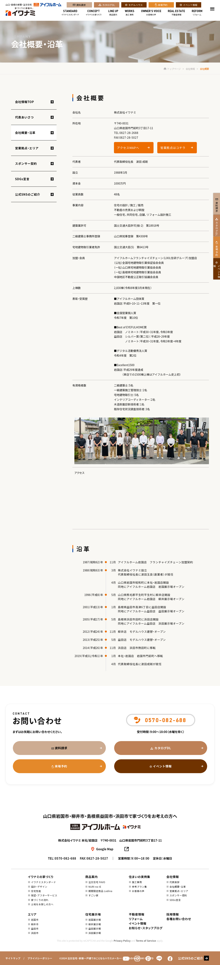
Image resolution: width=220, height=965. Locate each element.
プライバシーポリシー (40, 958)
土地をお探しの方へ (42, 904)
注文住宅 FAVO (96, 882)
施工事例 (129, 13)
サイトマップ (13, 958)
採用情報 (172, 914)
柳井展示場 (94, 924)
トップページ (172, 68)
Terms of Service (146, 940)
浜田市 (35, 933)
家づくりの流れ (39, 900)
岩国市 (35, 919)
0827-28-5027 (128, 137)
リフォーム (197, 13)
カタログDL (108, 5)
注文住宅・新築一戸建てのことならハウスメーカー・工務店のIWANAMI (105, 958)
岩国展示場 (94, 919)
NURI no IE (94, 886)
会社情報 (190, 68)
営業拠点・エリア (27, 148)
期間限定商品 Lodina (100, 891)
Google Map (104, 849)
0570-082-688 (65, 858)
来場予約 (163, 5)
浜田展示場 (94, 933)
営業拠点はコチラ (172, 148)
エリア (32, 914)
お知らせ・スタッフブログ (145, 928)
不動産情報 (176, 13)
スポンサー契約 (26, 163)
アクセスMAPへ (128, 148)
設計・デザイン (39, 886)
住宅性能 (36, 891)
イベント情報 (190, 5)
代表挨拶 (174, 882)
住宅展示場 (93, 914)
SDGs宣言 (22, 179)
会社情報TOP (24, 102)
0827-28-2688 (128, 133)
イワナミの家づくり (93, 13)
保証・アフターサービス (44, 895)
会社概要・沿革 (25, 133)
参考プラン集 (139, 886)
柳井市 (35, 924)
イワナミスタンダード (70, 13)
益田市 (35, 928)
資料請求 (81, 5)
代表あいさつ (24, 117)
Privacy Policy (122, 940)
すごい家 (93, 895)
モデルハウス (135, 5)
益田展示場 (94, 928)
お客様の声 (151, 13)
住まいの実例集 (139, 877)
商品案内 (113, 13)
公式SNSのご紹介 (27, 194)
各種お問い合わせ (178, 919)
